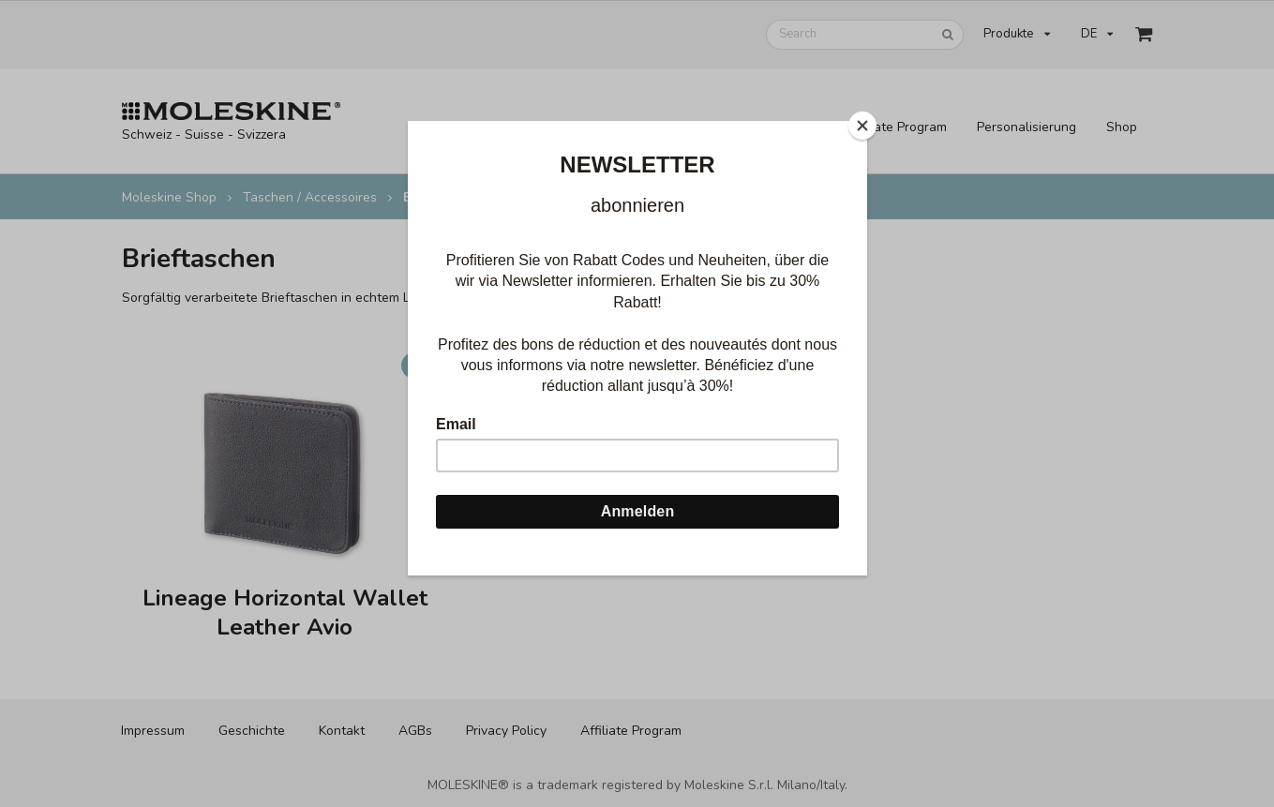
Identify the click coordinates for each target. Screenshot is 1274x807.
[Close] (862, 126)
